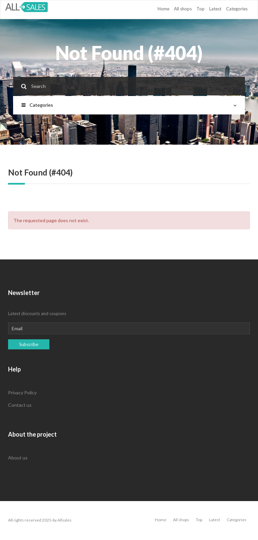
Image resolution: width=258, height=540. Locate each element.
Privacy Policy (22, 392)
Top (201, 8)
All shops (183, 8)
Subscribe (28, 344)
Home (163, 8)
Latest (215, 8)
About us (18, 457)
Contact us (20, 405)
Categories (237, 8)
